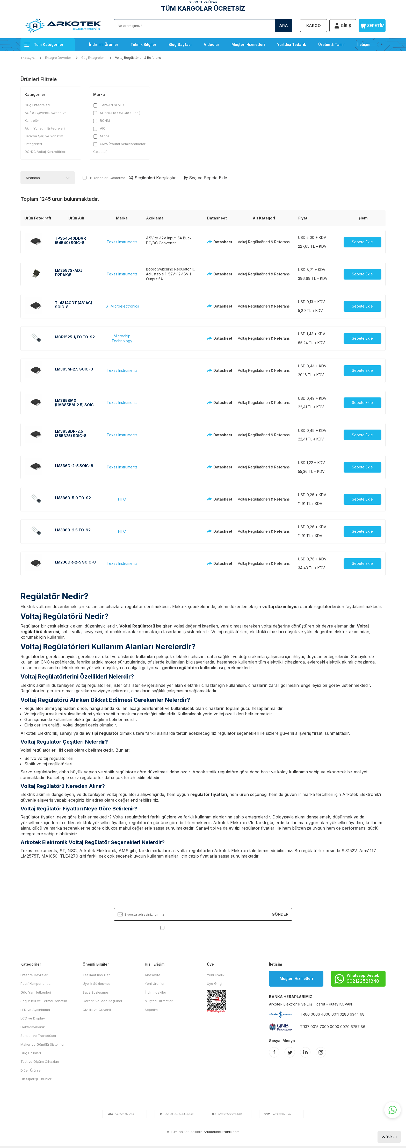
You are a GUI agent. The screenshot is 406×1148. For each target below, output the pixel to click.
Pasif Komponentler (36, 983)
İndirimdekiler (155, 992)
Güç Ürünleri (30, 1053)
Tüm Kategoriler (43, 44)
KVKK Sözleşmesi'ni (184, 927)
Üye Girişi (214, 983)
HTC (122, 499)
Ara (283, 25)
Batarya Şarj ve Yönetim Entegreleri (44, 140)
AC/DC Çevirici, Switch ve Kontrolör (46, 117)
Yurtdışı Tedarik (291, 44)
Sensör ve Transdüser (38, 1035)
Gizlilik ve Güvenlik (98, 1010)
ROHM (101, 120)
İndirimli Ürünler (103, 44)
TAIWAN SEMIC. (109, 105)
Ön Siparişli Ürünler (36, 1079)
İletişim (363, 44)
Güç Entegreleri (93, 58)
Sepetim (151, 1010)
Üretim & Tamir (331, 44)
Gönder (280, 914)
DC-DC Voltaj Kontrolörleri (45, 151)
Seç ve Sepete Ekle (205, 177)
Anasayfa (27, 58)
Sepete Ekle (362, 242)
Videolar (211, 44)
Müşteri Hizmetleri (248, 44)
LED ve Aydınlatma (35, 1010)
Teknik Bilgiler (143, 44)
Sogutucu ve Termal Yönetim (43, 1001)
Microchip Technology (122, 338)
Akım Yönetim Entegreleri (45, 128)
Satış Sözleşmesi (96, 992)
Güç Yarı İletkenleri (35, 992)
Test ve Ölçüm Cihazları (39, 1061)
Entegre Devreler (58, 58)
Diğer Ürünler (31, 1070)
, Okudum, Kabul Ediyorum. (203, 927)
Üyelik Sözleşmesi (97, 983)
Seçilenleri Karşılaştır (152, 177)
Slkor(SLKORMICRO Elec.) (116, 113)
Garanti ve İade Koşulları (102, 1001)
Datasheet (218, 242)
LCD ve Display (32, 1018)
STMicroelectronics (122, 306)
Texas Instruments (122, 242)
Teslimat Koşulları (97, 975)
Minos (101, 136)
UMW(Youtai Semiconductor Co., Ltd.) (119, 148)
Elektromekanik (32, 1027)
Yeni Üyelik (215, 975)
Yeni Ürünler (155, 983)
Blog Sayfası (180, 44)
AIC (99, 128)
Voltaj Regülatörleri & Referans (264, 242)
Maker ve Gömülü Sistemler (42, 1044)
